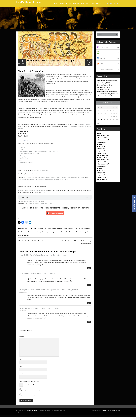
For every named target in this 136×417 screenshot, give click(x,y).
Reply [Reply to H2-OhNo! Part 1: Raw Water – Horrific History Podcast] (88, 321)
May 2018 (101, 148)
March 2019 (102, 133)
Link (66, 179)
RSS (46, 203)
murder (50, 232)
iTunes (83, 124)
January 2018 (102, 157)
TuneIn (20, 126)
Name (20, 359)
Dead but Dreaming (41, 170)
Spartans (87, 232)
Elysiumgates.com (25, 156)
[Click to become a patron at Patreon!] (55, 213)
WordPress (104, 410)
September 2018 (103, 140)
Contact (98, 3)
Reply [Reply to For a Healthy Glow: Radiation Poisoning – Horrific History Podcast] (88, 268)
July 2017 (101, 168)
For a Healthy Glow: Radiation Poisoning (31, 241)
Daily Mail (22, 147)
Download (40, 201)
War (45, 228)
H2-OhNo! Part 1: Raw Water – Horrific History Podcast (39, 308)
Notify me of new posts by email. (27, 396)
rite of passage (70, 232)
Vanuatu (26, 235)
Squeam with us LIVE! (105, 96)
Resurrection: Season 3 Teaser (107, 80)
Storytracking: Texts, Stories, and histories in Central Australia (38, 151)
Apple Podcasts (29, 203)
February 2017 (103, 179)
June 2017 (101, 170)
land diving (37, 232)
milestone (44, 232)
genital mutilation (84, 228)
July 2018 (101, 144)
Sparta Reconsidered (26, 162)
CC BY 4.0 (60, 179)
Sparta (82, 232)
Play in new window (29, 201)
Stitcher (88, 124)
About (62, 3)
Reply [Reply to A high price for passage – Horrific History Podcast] (88, 284)
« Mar (97, 123)
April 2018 (101, 151)
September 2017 (103, 164)
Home (56, 3)
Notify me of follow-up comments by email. (29, 391)
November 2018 (103, 135)
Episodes (68, 3)
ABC (20, 160)
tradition (20, 235)
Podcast (40, 228)
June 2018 (101, 146)
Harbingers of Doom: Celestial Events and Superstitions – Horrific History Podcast (48, 290)
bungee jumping (68, 228)
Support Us (84, 3)
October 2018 (102, 138)
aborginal (53, 228)
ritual (77, 232)
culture (76, 228)
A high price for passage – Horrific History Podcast (37, 273)
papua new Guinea (59, 232)
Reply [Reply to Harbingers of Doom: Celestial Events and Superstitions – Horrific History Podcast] (88, 303)
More (50, 203)
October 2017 (102, 162)
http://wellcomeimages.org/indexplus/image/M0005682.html (37, 179)
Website (21, 374)
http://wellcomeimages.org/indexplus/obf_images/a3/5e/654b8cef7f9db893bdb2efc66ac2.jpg (54, 177)
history (35, 228)
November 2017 (103, 159)
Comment (22, 336)
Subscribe (76, 3)
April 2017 (101, 175)
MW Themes (116, 410)
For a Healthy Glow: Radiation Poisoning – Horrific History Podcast (43, 255)
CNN (21, 149)
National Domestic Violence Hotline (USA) (31, 190)
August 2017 (102, 166)
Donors (92, 3)
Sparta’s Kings (23, 158)
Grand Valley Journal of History (29, 153)
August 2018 (102, 142)
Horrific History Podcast (29, 2)
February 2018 (103, 155)
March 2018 (102, 153)
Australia (59, 228)
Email (37, 203)
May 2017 (101, 172)
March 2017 (102, 177)
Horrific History (24, 228)
